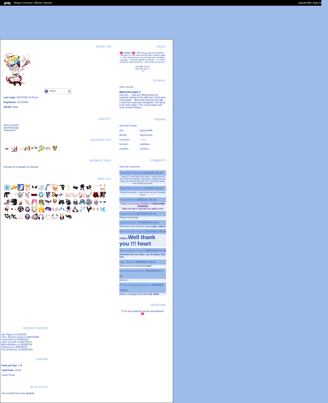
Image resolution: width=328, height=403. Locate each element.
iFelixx (122, 200)
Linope (123, 213)
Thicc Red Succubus (12, 337)
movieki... (124, 148)
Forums (28, 2)
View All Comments (129, 166)
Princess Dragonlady (130, 285)
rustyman (124, 139)
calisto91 (124, 222)
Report (137, 173)
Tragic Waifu (126, 173)
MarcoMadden (9, 344)
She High (6, 334)
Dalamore (6, 347)
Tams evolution (127, 231)
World (38, 2)
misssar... (145, 148)
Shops (17, 2)
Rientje (123, 135)
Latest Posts (8, 375)
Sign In (317, 2)
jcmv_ (122, 262)
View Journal (126, 87)
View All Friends (128, 125)
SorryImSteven (9, 349)
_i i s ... (143, 139)
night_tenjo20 (8, 342)
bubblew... (145, 144)
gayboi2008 (146, 130)
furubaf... (124, 144)
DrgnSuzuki (146, 135)
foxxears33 (7, 339)
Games (48, 2)
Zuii (121, 130)
